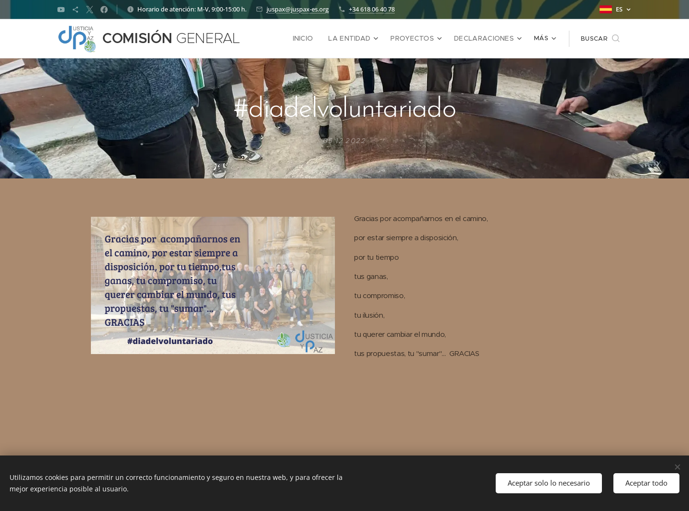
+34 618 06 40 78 (372, 9)
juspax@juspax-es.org (298, 9)
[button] (600, 39)
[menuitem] (273, 39)
